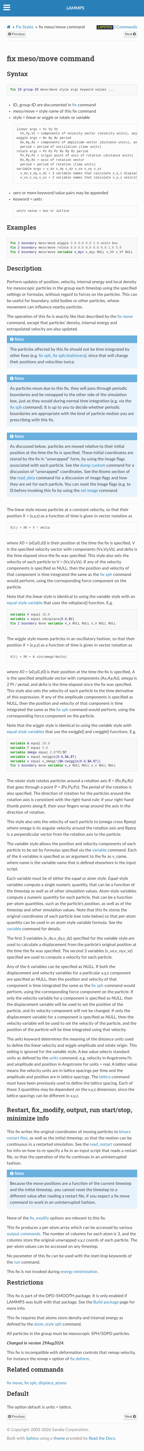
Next (130, 34)
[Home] (9, 27)
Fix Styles (25, 27)
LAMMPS (75, 8)
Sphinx (32, 1438)
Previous (16, 34)
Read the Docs (102, 1438)
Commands (127, 27)
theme (59, 1438)
